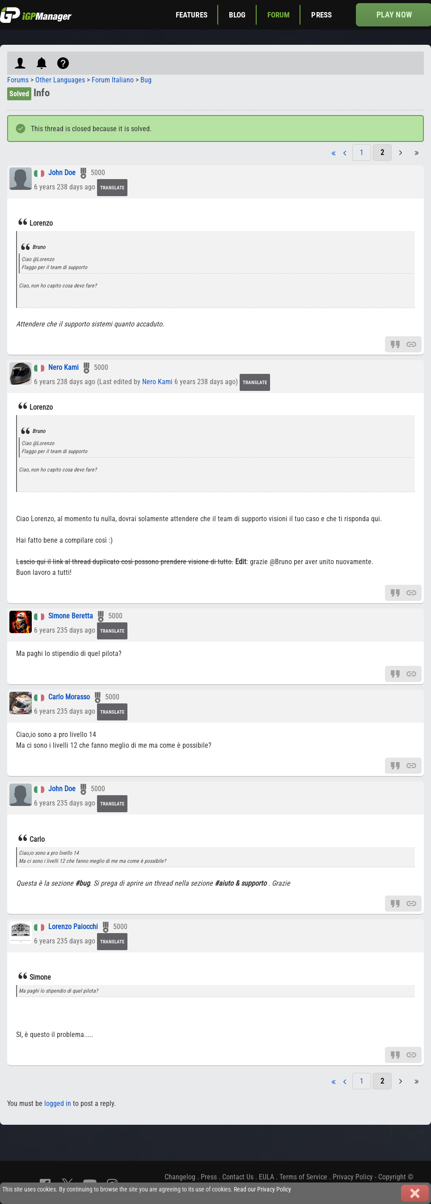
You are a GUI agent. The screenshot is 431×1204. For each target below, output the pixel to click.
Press (321, 14)
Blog (237, 14)
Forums (18, 80)
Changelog (180, 1177)
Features (191, 14)
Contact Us (238, 1177)
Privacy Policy (353, 1177)
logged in (57, 1103)
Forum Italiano (113, 80)
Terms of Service (303, 1177)
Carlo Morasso (69, 697)
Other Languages (60, 80)
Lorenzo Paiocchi (73, 927)
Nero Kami (63, 368)
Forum (278, 14)
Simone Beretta (70, 616)
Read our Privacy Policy (262, 1189)
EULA (266, 1177)
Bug (146, 80)
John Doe (62, 173)
